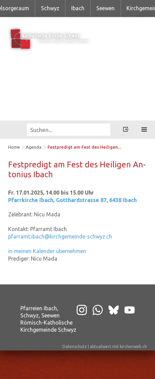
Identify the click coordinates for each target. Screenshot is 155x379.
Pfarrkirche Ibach (72, 200)
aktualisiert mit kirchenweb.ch (118, 346)
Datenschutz (74, 346)
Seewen (105, 8)
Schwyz (50, 8)
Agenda (33, 147)
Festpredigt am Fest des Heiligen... (84, 147)
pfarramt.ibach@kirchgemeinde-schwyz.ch (60, 236)
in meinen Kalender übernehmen (47, 251)
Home (14, 147)
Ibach (77, 8)
